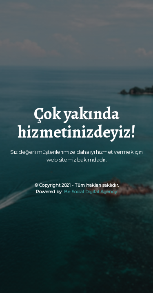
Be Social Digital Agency (90, 192)
